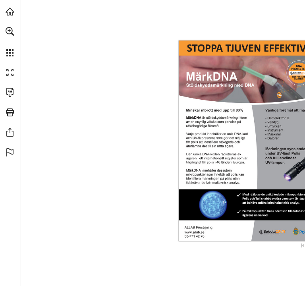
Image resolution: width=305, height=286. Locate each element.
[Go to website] (195, 232)
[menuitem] (10, 41)
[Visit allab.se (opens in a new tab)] (10, 11)
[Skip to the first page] (302, 245)
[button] (10, 31)
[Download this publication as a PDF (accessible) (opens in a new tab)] (10, 92)
